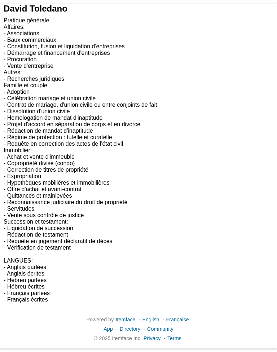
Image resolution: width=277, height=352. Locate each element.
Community (160, 329)
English (150, 319)
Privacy (152, 338)
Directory (130, 329)
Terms (174, 338)
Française (177, 319)
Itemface (125, 319)
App (108, 329)
